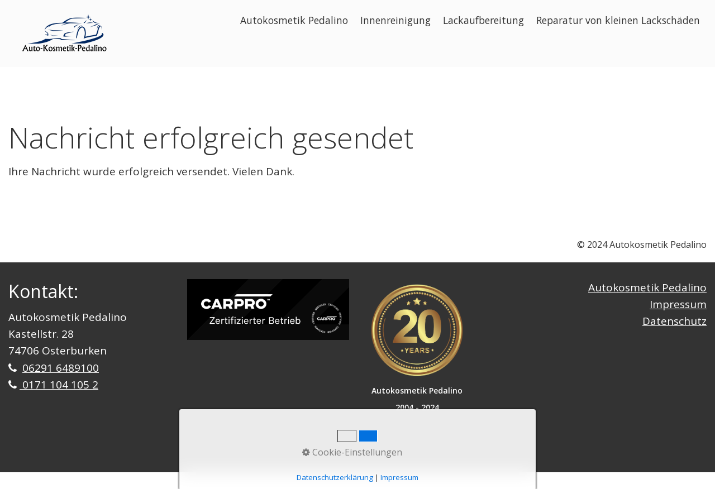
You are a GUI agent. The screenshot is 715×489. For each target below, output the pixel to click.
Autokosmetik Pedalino (294, 20)
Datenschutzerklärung (335, 477)
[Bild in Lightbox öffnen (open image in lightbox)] (268, 310)
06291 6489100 (60, 368)
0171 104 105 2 (59, 384)
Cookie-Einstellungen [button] (352, 452)
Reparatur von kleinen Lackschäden (618, 20)
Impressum (678, 304)
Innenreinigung (395, 20)
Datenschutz (674, 321)
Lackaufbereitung (483, 20)
